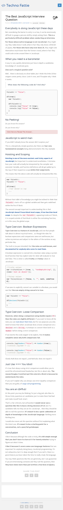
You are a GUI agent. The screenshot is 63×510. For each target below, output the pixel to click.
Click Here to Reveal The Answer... (20, 132)
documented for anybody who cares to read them (25, 249)
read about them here (24, 322)
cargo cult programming (31, 383)
